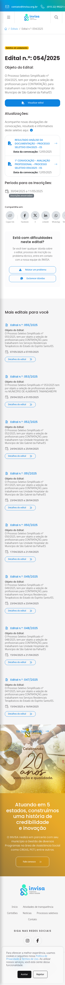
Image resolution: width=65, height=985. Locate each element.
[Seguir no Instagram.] (27, 940)
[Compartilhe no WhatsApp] (56, 215)
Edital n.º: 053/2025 (21, 377)
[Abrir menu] (9, 17)
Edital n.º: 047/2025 (21, 680)
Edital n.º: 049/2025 (21, 577)
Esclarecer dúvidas (32, 278)
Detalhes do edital (20, 359)
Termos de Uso (30, 959)
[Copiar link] (10, 215)
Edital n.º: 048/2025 (21, 628)
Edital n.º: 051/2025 (21, 473)
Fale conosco (32, 861)
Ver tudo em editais (32, 731)
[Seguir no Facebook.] (37, 940)
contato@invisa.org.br (21, 6)
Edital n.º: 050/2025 (21, 525)
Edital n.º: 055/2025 (21, 325)
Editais (14, 28)
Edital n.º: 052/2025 (21, 422)
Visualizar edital (32, 102)
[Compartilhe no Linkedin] (45, 215)
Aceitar (24, 974)
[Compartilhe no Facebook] (24, 215)
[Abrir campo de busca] (56, 17)
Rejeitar (40, 974)
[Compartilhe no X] (35, 215)
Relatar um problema (32, 269)
